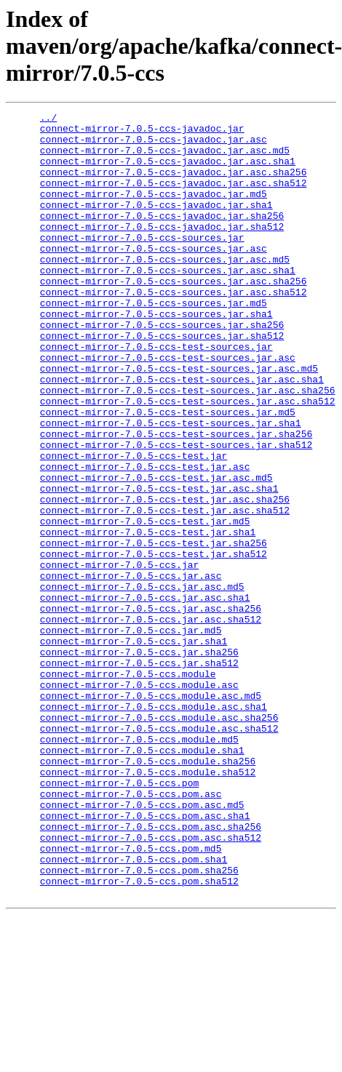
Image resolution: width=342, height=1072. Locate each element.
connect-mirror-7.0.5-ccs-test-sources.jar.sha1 (170, 485)
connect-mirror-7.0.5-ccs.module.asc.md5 (150, 813)
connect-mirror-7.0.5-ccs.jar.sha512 (139, 773)
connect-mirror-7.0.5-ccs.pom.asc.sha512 (150, 983)
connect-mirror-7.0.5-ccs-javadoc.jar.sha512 (162, 250)
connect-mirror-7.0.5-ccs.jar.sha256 (139, 760)
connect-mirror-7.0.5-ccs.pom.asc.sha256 (150, 970)
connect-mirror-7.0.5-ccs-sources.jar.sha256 (162, 368)
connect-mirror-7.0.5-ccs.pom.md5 (131, 996)
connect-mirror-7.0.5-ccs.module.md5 (139, 865)
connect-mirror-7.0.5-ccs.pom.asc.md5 (142, 944)
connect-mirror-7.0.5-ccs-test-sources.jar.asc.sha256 (187, 446)
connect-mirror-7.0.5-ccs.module (128, 786)
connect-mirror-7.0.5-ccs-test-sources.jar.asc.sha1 (182, 433)
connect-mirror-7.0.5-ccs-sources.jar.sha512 (162, 381)
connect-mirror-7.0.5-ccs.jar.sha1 (133, 747)
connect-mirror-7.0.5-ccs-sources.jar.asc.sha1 (167, 302)
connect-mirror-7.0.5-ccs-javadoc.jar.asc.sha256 (173, 184)
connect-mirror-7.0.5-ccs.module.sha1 (142, 878)
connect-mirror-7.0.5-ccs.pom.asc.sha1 (145, 957)
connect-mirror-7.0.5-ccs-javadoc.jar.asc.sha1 (167, 171)
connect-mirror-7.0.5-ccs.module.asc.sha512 (159, 852)
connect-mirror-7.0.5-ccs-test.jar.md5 (145, 603)
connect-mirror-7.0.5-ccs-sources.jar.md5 (153, 341)
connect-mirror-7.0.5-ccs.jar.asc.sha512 (150, 721)
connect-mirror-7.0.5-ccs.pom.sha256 (139, 1022)
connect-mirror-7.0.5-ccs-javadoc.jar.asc (153, 145)
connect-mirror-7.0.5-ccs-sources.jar (142, 263)
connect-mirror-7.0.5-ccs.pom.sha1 (133, 1009)
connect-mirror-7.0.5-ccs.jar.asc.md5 (142, 682)
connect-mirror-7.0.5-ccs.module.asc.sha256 (159, 839)
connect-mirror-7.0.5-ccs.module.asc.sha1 (153, 826)
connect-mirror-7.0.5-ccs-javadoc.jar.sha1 (156, 224)
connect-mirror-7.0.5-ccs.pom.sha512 (139, 1035)
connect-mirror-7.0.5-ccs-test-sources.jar (156, 394)
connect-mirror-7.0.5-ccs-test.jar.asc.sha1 (159, 564)
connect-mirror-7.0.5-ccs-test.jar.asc (145, 538)
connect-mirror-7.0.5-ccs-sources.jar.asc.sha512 (173, 328)
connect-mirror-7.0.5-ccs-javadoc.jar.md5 (153, 210)
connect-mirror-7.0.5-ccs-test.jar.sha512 (153, 642)
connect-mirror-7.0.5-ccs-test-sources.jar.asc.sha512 (187, 459)
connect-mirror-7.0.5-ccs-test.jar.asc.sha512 (165, 590)
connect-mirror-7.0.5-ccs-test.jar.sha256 (153, 629)
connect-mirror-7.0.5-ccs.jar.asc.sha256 (150, 708)
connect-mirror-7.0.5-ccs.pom (119, 917)
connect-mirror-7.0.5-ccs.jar (119, 656)
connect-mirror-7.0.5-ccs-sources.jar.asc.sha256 (173, 315)
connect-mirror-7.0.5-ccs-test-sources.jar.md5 (167, 472)
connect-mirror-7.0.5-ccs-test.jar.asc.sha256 (165, 577)
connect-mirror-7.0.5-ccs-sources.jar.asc (153, 276)
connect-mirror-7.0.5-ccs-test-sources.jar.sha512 (176, 512)
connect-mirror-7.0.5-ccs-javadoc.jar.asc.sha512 (173, 197)
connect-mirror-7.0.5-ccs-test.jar (133, 525)
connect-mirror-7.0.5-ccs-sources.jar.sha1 (156, 354)
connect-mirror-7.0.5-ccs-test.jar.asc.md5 (156, 551)
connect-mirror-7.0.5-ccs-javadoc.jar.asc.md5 (165, 158)
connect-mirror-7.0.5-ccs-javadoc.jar (142, 132)
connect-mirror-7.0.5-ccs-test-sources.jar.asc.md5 (179, 420)
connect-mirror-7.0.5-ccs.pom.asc (131, 930)
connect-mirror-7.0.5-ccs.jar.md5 (131, 734)
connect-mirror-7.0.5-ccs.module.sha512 (147, 904)
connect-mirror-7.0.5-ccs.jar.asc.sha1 (145, 695)
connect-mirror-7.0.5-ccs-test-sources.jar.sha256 (176, 498)
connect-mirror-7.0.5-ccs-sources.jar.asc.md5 (165, 289)
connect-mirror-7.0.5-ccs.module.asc (139, 800)
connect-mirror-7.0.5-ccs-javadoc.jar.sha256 (162, 237)
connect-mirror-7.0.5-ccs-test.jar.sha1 (147, 616)
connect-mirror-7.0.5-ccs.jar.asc (131, 669)
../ (48, 119)
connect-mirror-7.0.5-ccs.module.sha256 (147, 891)
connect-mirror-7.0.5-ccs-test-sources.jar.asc (167, 407)
